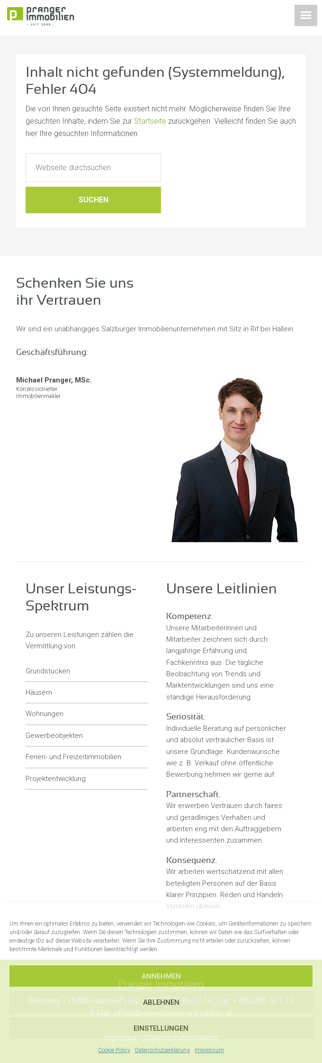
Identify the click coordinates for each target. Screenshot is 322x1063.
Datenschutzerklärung (162, 1050)
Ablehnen (161, 1002)
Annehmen (161, 976)
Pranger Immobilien (54, 19)
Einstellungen (161, 1028)
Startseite (150, 121)
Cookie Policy (114, 1050)
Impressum (209, 1050)
